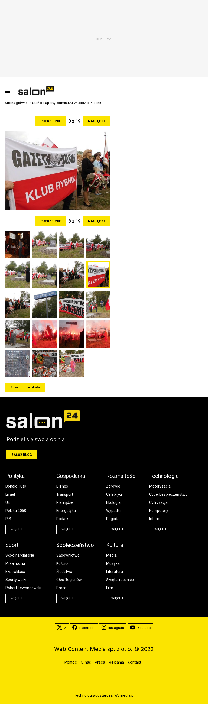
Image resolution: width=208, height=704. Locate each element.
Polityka (15, 476)
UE (7, 502)
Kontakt (134, 662)
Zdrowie (113, 486)
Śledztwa (64, 571)
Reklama (116, 662)
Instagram (113, 628)
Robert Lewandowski (23, 588)
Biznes (62, 486)
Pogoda (112, 519)
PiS (8, 519)
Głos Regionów (69, 580)
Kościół (62, 563)
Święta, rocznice (120, 580)
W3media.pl (124, 695)
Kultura (114, 545)
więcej (16, 529)
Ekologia (113, 502)
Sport (12, 545)
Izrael (10, 494)
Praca (61, 588)
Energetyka (66, 510)
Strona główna (16, 103)
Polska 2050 (15, 510)
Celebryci (114, 494)
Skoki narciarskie (19, 555)
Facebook (84, 628)
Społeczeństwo (75, 545)
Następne (97, 121)
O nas (86, 662)
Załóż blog (21, 455)
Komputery (158, 510)
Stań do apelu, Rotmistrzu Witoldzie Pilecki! (66, 103)
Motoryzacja (160, 486)
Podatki (62, 519)
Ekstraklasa (15, 571)
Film (109, 588)
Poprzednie (50, 121)
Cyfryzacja (158, 502)
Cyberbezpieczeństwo (168, 494)
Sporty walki (15, 580)
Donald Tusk (15, 486)
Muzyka (113, 563)
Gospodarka (70, 476)
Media (111, 555)
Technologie (164, 476)
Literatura (114, 571)
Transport (64, 494)
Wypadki (113, 510)
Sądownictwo (68, 555)
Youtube (140, 628)
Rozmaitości (121, 476)
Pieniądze (64, 502)
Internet (156, 519)
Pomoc (70, 662)
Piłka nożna (15, 563)
